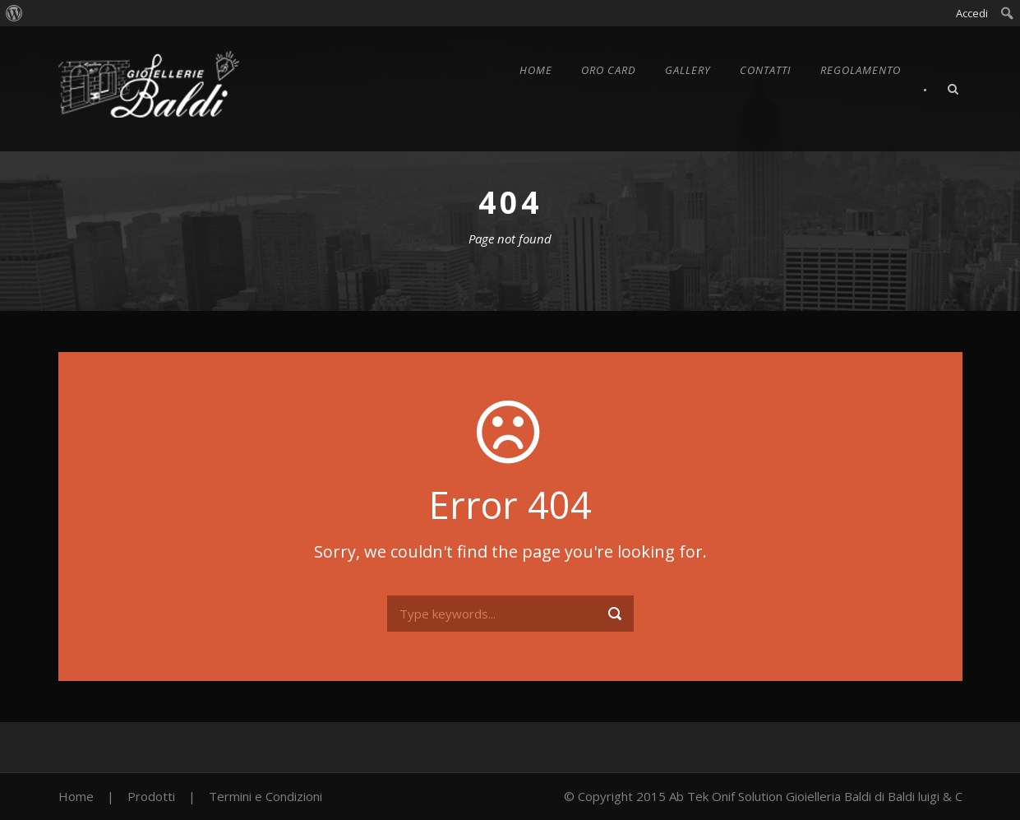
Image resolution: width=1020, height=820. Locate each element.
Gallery (688, 70)
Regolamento (860, 70)
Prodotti (151, 796)
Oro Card (608, 70)
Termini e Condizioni (265, 796)
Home (535, 70)
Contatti (766, 70)
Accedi (972, 13)
